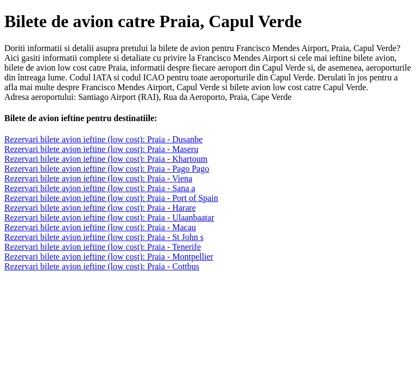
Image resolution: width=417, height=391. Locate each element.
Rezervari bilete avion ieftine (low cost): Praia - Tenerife (102, 246)
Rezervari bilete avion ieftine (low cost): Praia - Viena (98, 178)
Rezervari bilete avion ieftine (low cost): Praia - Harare (100, 207)
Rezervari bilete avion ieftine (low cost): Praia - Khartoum (105, 158)
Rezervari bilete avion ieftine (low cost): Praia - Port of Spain (111, 198)
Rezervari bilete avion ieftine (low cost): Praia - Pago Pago (106, 168)
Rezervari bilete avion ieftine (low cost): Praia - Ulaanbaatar (109, 217)
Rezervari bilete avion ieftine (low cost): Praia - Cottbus (101, 266)
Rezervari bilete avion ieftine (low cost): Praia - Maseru (101, 149)
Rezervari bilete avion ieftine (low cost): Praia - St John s (104, 237)
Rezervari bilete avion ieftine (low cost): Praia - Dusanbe (103, 139)
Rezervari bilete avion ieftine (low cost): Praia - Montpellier (108, 256)
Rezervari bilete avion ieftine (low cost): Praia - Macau (100, 227)
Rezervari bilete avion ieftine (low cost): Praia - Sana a (99, 188)
